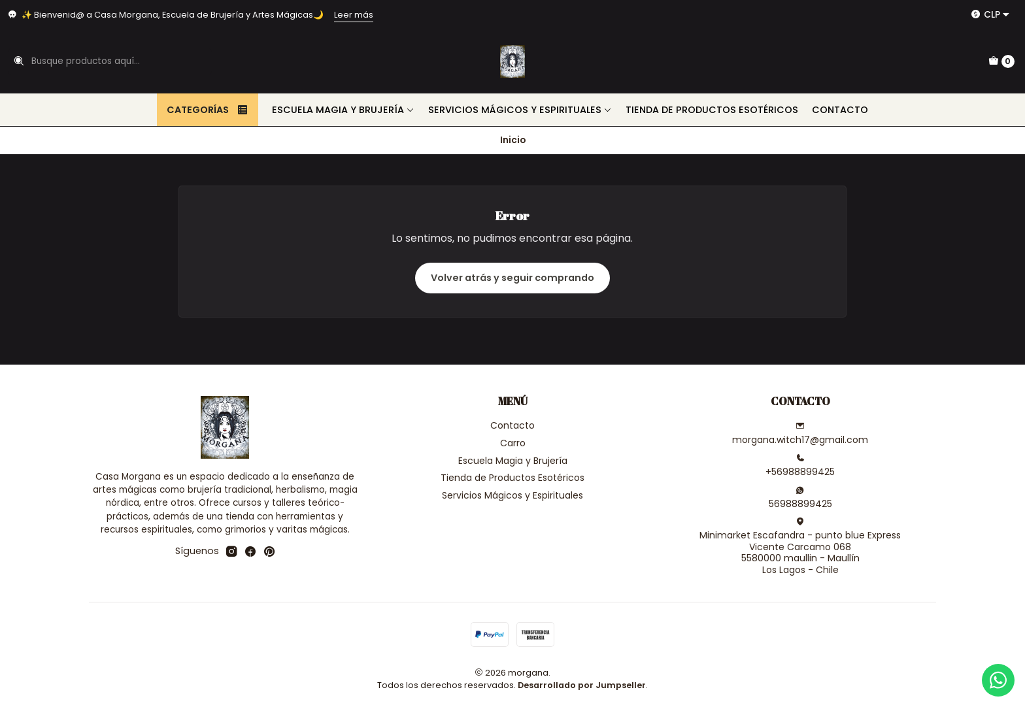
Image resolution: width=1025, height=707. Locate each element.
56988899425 (800, 497)
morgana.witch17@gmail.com (800, 433)
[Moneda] (990, 14)
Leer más (353, 14)
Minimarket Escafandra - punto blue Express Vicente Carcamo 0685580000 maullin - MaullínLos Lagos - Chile (800, 546)
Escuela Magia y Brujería (343, 109)
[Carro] (1001, 61)
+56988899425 (800, 465)
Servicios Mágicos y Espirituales (520, 109)
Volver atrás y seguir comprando (512, 277)
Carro (513, 443)
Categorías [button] (207, 109)
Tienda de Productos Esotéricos (712, 109)
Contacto (840, 109)
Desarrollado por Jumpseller (582, 685)
